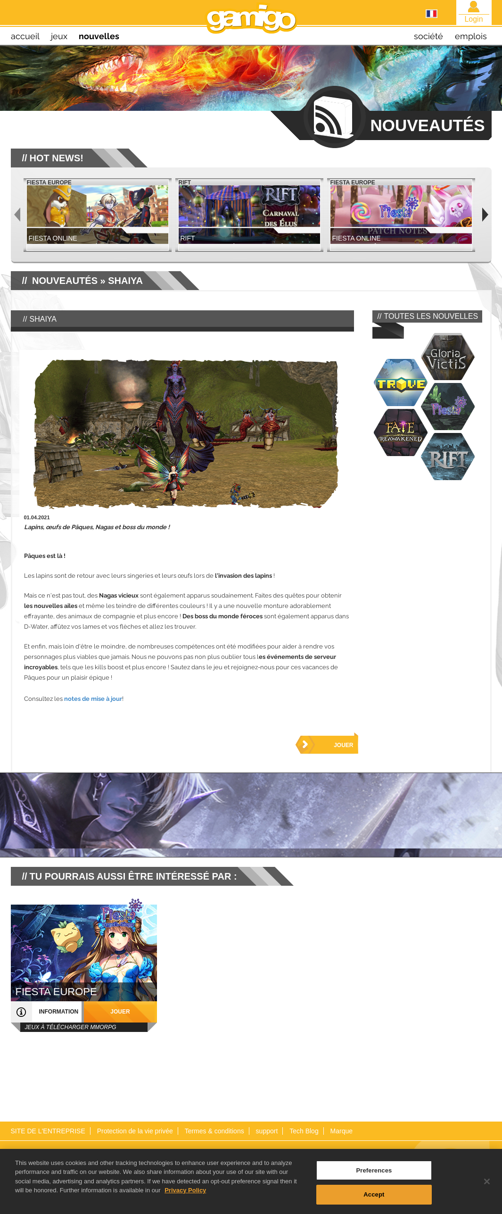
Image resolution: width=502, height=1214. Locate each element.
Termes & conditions (214, 1131)
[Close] (487, 1184)
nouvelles (99, 36)
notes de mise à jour (93, 698)
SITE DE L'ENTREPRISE (48, 1131)
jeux (59, 36)
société (428, 36)
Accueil (25, 36)
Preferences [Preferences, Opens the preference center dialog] (374, 1173)
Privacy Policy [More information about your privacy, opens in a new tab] (185, 1193)
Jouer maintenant (334, 748)
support (267, 1131)
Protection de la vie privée (135, 1131)
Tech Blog (303, 1131)
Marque (341, 1131)
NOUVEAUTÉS (65, 280)
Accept (373, 1198)
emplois (471, 36)
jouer (120, 1011)
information (59, 1011)
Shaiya (125, 280)
